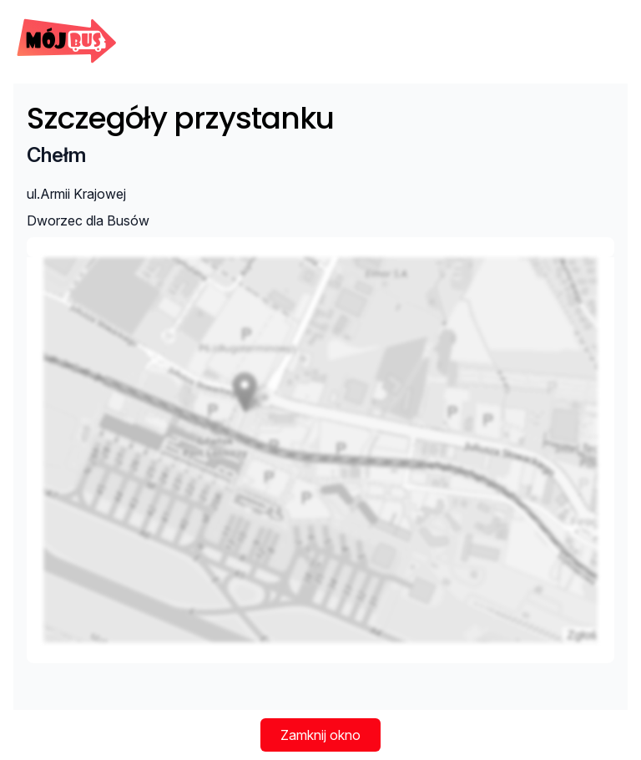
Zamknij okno (320, 735)
